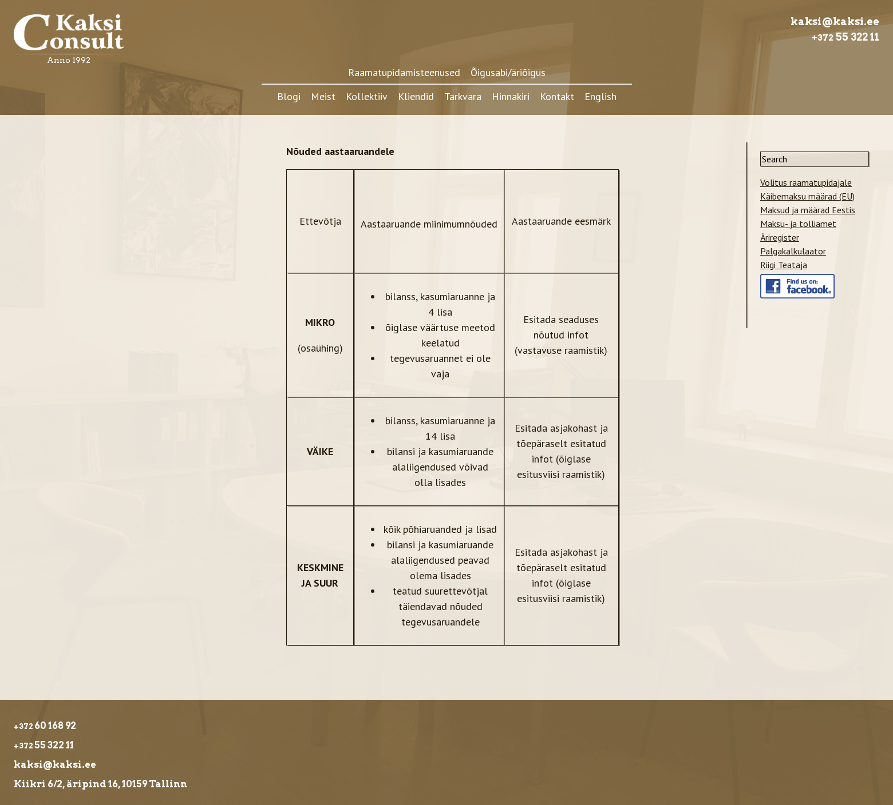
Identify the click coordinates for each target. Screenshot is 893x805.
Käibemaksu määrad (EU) (807, 196)
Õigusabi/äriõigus (508, 72)
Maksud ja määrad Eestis (807, 210)
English (600, 96)
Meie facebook (788, 280)
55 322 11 (845, 37)
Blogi (289, 96)
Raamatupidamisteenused (404, 72)
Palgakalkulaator (793, 251)
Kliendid (416, 96)
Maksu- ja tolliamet (798, 223)
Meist (323, 96)
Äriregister (779, 237)
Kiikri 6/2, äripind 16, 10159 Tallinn (101, 784)
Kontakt (557, 96)
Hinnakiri (511, 96)
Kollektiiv (367, 96)
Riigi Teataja (783, 264)
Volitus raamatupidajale (806, 182)
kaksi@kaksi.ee (835, 21)
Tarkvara (462, 96)
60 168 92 (45, 725)
